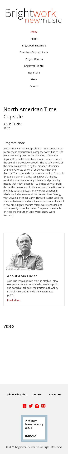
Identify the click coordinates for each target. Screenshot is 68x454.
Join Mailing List (17, 394)
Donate (37, 394)
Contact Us (54, 394)
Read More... (14, 300)
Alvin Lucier (12, 124)
